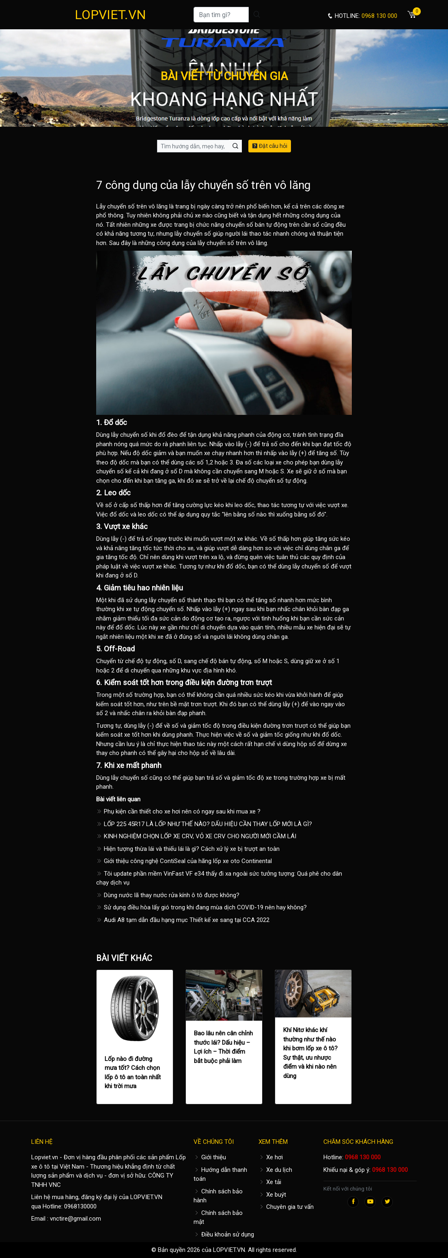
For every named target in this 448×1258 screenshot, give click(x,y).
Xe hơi (270, 1157)
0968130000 (80, 1206)
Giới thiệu (210, 1157)
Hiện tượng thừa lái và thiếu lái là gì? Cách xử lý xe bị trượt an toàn (188, 848)
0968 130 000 (363, 1157)
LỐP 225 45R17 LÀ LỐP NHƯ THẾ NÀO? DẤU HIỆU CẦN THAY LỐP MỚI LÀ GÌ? (204, 824)
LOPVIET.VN (110, 14)
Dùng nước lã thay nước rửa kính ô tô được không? (167, 895)
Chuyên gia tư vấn (286, 1206)
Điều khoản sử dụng (224, 1234)
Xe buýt (272, 1194)
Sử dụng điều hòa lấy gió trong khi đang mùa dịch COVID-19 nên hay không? (201, 907)
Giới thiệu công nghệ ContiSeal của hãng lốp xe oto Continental (184, 861)
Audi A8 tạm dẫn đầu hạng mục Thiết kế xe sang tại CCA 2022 (182, 920)
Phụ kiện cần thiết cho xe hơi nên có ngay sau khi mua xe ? (178, 811)
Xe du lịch (275, 1169)
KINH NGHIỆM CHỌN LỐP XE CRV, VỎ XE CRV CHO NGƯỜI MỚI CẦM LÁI (196, 836)
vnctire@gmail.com (75, 1218)
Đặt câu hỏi (269, 146)
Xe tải (269, 1182)
